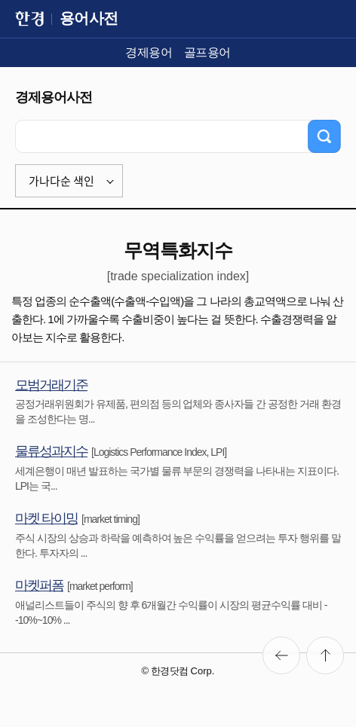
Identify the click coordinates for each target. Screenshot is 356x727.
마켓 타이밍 (46, 518)
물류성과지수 (51, 451)
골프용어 (207, 52)
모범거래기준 (51, 385)
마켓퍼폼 (39, 585)
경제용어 (148, 52)
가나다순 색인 (61, 181)
